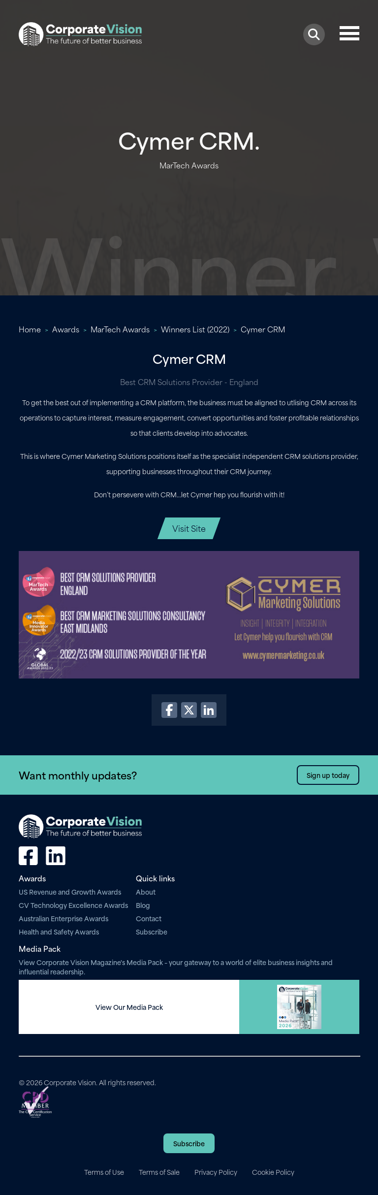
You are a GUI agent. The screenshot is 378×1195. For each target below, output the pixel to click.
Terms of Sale (159, 1172)
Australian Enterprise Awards (63, 918)
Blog (143, 904)
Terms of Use (104, 1172)
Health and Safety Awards (59, 931)
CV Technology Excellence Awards (73, 904)
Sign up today (328, 775)
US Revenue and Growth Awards (70, 891)
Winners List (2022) (195, 329)
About (146, 891)
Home (30, 329)
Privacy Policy (215, 1172)
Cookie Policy (273, 1172)
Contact (148, 918)
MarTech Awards (120, 329)
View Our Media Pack (129, 1007)
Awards (65, 329)
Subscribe (151, 931)
